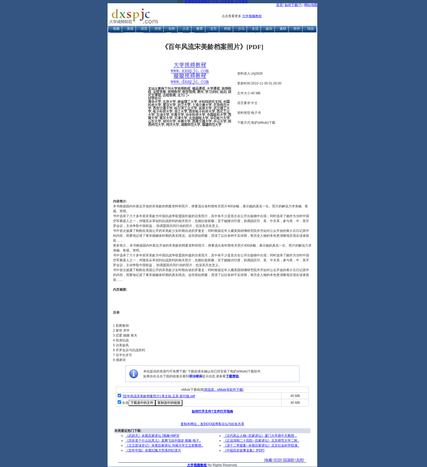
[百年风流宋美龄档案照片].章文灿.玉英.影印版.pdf (159, 396)
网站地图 (310, 5)
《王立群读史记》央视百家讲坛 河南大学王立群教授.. (164, 445)
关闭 (299, 460)
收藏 (268, 460)
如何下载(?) (293, 5)
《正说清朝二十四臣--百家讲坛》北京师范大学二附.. (261, 440)
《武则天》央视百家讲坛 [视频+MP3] (152, 436)
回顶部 (289, 460)
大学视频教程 (252, 16)
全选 (125, 403)
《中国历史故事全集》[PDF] (243, 450)
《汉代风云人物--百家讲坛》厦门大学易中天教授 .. (260, 436)
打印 (277, 460)
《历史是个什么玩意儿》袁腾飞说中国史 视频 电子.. (163, 440)
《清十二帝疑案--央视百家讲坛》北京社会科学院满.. (261, 445)
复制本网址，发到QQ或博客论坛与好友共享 (213, 424)
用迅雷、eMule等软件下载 (223, 390)
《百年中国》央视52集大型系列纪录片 (153, 450)
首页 (279, 5)
